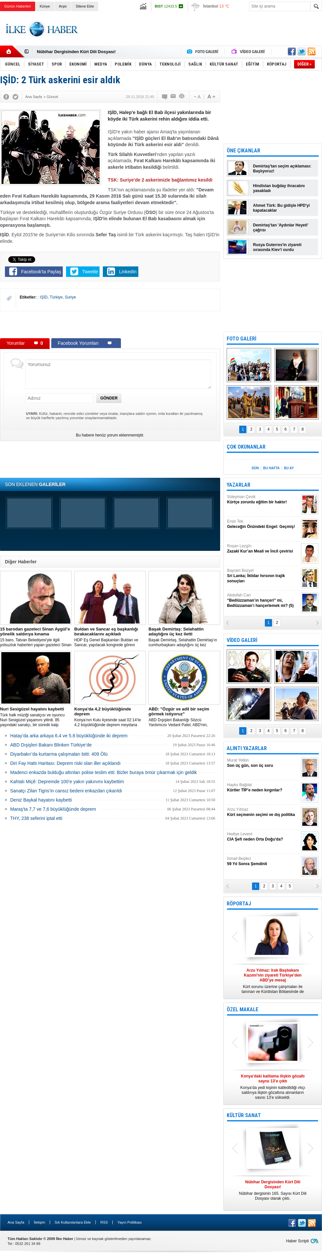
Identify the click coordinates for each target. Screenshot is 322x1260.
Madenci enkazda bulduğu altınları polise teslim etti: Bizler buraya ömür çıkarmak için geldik (103, 772)
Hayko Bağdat (263, 788)
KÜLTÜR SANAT (244, 1115)
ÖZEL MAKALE (242, 1009)
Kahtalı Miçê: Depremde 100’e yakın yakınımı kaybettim (67, 781)
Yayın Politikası (129, 1222)
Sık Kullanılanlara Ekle (73, 1222)
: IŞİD (43, 297)
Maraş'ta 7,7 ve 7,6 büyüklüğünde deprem (53, 809)
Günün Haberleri (17, 6)
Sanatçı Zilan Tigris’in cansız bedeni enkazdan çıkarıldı (66, 790)
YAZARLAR (238, 485)
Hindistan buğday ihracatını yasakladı (279, 188)
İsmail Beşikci (263, 861)
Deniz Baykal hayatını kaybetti (41, 800)
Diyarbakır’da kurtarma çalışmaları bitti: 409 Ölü (58, 754)
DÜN (255, 468)
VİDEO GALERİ (242, 640)
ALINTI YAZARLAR (247, 748)
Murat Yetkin (263, 763)
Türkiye (56, 297)
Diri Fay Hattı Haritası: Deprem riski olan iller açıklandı (65, 763)
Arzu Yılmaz (263, 812)
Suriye (70, 297)
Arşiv (63, 6)
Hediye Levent (263, 837)
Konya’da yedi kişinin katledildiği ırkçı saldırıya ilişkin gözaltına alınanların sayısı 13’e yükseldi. (273, 1087)
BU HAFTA (271, 468)
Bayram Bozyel (263, 576)
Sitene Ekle (85, 6)
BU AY (289, 468)
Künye (45, 6)
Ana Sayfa (16, 1222)
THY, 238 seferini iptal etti (36, 818)
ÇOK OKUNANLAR (246, 447)
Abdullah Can (263, 600)
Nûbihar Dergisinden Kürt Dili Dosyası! (76, 51)
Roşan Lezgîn (263, 549)
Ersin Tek (263, 524)
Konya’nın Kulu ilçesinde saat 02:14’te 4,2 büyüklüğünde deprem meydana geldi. (110, 717)
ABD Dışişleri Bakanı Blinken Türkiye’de (51, 744)
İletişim (39, 1222)
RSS (104, 1222)
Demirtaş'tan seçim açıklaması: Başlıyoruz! (282, 168)
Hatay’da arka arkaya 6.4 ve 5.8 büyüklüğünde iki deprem (68, 735)
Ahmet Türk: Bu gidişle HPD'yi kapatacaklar (281, 208)
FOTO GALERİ (241, 339)
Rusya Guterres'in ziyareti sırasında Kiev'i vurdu (277, 247)
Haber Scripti (297, 1241)
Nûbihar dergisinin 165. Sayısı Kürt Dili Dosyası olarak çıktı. (273, 1190)
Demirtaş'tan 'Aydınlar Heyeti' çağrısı (280, 227)
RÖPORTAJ (239, 904)
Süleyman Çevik (263, 499)
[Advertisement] (110, 324)
